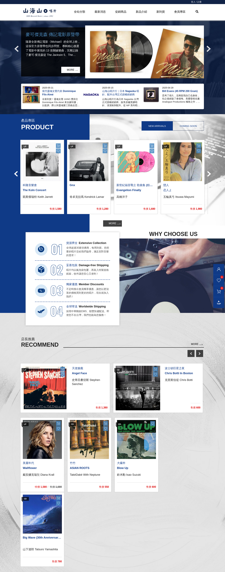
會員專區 (179, 11)
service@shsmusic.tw (178, 546)
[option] (112, 51)
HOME (39, 12)
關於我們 (166, 533)
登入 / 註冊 (196, 2)
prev (191, 353)
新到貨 (160, 11)
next (199, 353)
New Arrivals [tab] (157, 126)
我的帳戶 (118, 533)
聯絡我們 (118, 539)
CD (67, 539)
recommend (74, 564)
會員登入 (218, 269)
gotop (218, 302)
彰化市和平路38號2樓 (174, 539)
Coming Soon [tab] (188, 126)
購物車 (218, 288)
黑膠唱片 (71, 533)
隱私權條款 (119, 558)
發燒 (68, 545)
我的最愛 (218, 277)
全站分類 (79, 11)
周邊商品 (71, 558)
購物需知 (118, 552)
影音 (68, 552)
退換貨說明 (119, 564)
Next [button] (208, 49)
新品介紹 (141, 11)
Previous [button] (16, 49)
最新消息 (100, 11)
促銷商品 (120, 11)
